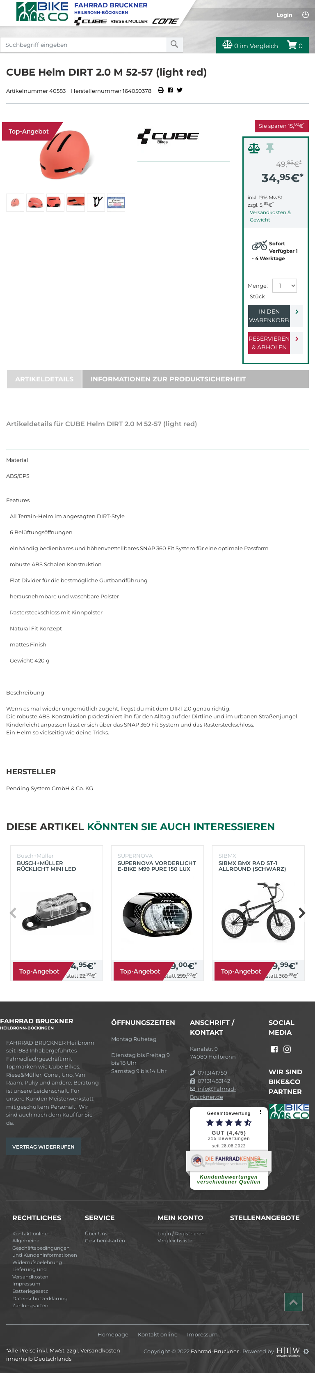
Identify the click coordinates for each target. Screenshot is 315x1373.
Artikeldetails (44, 379)
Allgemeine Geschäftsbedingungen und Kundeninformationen (44, 1248)
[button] (301, 913)
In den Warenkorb (269, 316)
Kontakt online (30, 1234)
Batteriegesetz (30, 1291)
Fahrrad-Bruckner (215, 1351)
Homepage (113, 1334)
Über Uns (96, 1234)
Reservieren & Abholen (269, 343)
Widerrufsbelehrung (37, 1262)
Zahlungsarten (30, 1305)
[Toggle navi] (7, 6)
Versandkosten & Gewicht (270, 216)
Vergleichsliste (175, 1241)
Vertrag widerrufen (43, 1147)
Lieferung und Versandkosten (30, 1273)
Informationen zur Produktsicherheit (168, 379)
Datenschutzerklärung (40, 1298)
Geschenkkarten (105, 1241)
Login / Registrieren (181, 1234)
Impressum (26, 1284)
